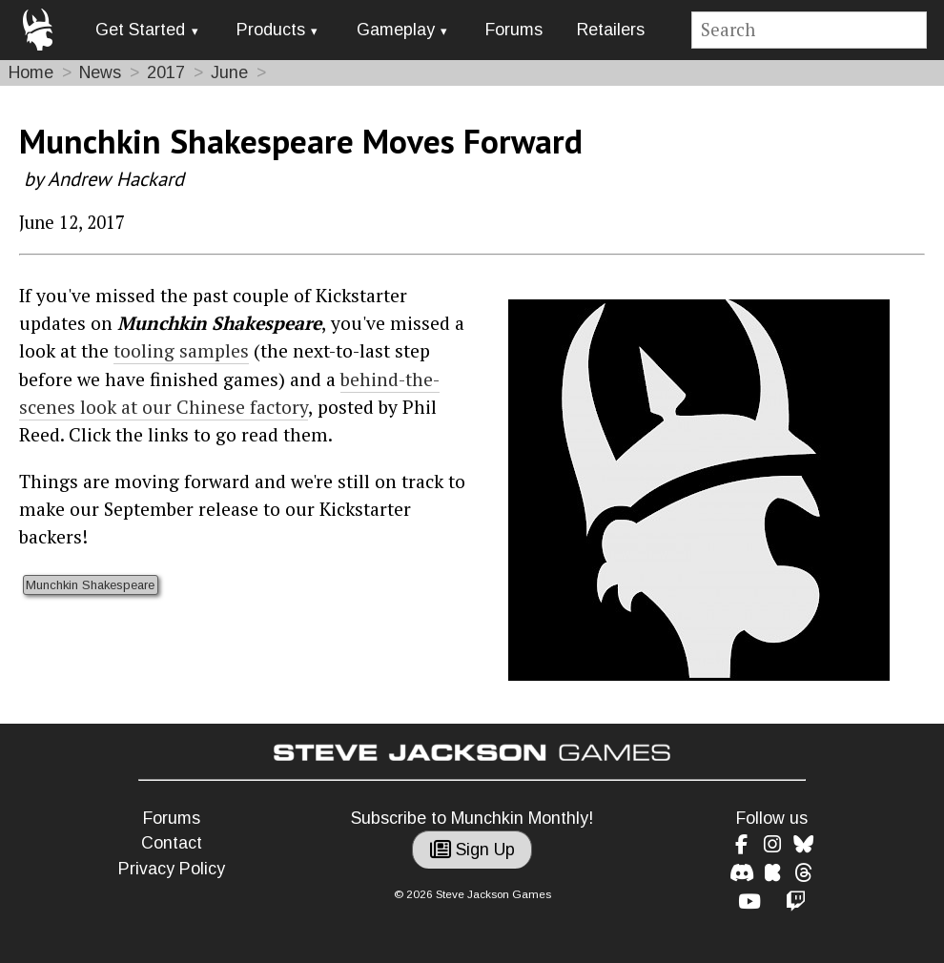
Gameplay (396, 29)
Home (31, 72)
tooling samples (181, 350)
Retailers (611, 29)
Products (270, 29)
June (229, 72)
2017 (166, 72)
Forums (514, 29)
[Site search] (809, 30)
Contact (171, 842)
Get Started (140, 29)
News (100, 72)
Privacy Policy (171, 868)
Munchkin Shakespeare (90, 585)
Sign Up (472, 849)
